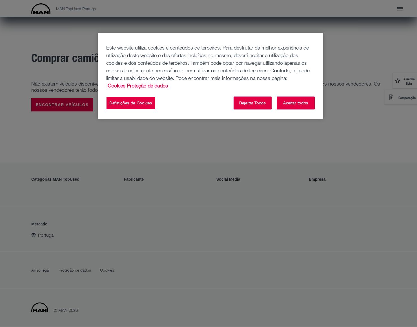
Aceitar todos (295, 102)
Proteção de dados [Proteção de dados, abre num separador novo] (147, 85)
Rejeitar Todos (252, 102)
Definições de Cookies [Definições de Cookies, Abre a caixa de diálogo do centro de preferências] (130, 102)
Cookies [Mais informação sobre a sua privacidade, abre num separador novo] (116, 85)
